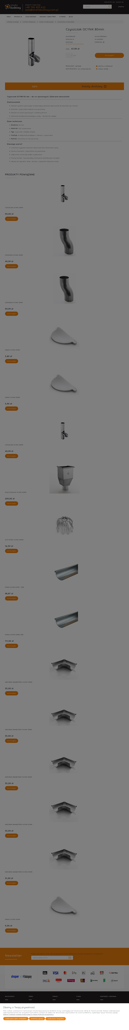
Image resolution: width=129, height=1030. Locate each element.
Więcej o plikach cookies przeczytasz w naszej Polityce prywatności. (28, 1014)
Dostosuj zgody (37, 1019)
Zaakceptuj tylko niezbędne (15, 1019)
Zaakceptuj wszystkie (56, 1019)
